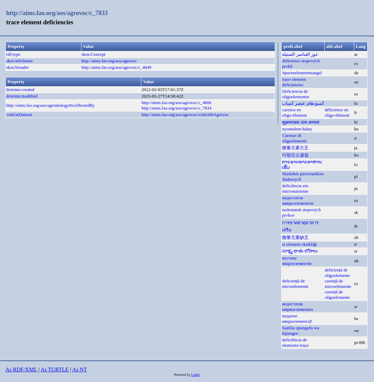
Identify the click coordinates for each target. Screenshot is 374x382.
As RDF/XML (21, 369)
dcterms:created (20, 89)
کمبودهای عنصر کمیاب (303, 103)
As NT (79, 369)
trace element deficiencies (294, 82)
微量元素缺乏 (295, 237)
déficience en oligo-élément (337, 112)
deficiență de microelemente (295, 283)
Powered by (182, 375)
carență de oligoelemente (337, 294)
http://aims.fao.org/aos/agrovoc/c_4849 (116, 67)
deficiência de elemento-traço (295, 342)
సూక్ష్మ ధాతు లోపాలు (300, 250)
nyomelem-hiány (297, 128)
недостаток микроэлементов (297, 200)
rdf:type (13, 54)
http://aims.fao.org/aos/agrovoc (109, 60)
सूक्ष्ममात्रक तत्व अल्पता (300, 122)
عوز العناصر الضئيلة (300, 54)
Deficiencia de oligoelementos (295, 94)
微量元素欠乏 (295, 147)
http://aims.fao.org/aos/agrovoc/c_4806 (176, 102)
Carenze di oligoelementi (294, 138)
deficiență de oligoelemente (337, 272)
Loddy (195, 375)
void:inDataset (19, 114)
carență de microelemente (338, 283)
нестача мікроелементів (296, 260)
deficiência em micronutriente (295, 188)
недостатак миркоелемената (297, 306)
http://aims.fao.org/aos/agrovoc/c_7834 (176, 108)
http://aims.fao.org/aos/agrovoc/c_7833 (57, 13)
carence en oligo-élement (294, 112)
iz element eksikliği (299, 244)
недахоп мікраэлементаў (297, 318)
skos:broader (17, 67)
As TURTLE (55, 369)
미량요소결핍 (295, 154)
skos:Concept (93, 54)
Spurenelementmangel (302, 72)
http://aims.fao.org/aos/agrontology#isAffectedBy (50, 105)
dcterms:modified (22, 96)
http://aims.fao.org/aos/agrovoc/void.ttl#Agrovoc (185, 114)
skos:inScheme (19, 60)
